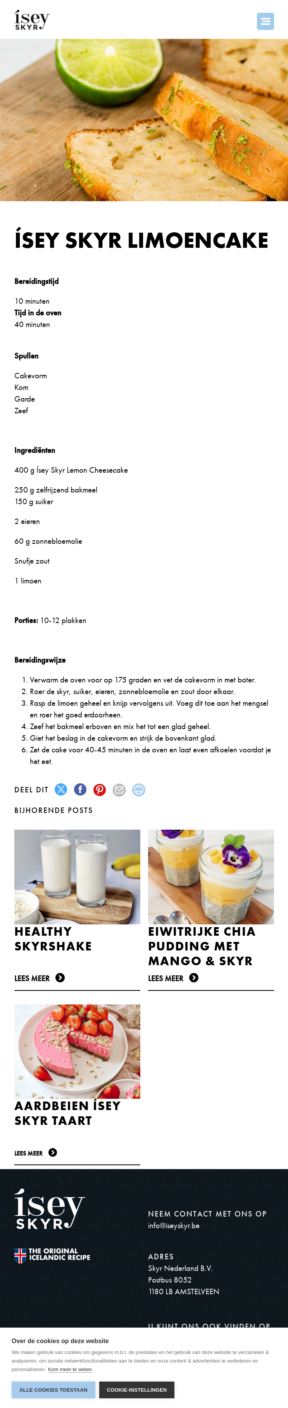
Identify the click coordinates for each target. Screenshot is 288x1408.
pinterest (100, 790)
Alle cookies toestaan (53, 1390)
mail (119, 790)
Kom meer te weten (70, 1369)
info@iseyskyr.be (174, 1225)
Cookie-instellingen (137, 1390)
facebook (81, 790)
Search (244, 21)
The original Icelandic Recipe (52, 1256)
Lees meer (32, 978)
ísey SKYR (32, 20)
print (139, 790)
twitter (61, 790)
